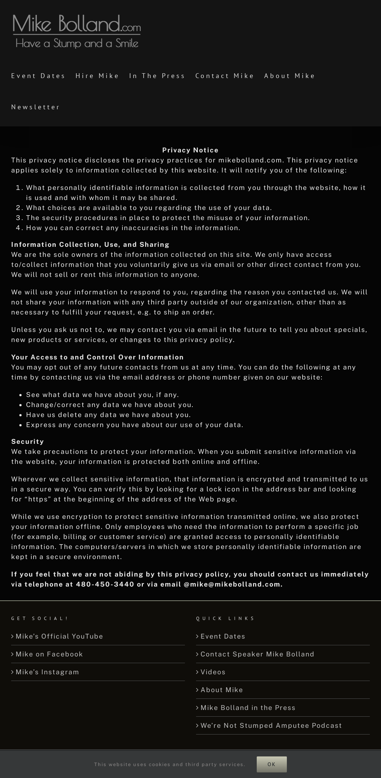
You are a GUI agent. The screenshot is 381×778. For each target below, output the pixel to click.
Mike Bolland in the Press (248, 707)
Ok (272, 764)
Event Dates (223, 636)
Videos (213, 672)
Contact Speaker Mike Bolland (258, 654)
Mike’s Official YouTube (59, 636)
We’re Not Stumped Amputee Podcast (271, 725)
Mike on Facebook (49, 654)
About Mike (222, 690)
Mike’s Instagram (48, 672)
